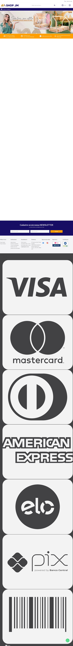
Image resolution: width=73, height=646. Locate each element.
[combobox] (44, 5)
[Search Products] (55, 5)
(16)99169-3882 (69, 1)
